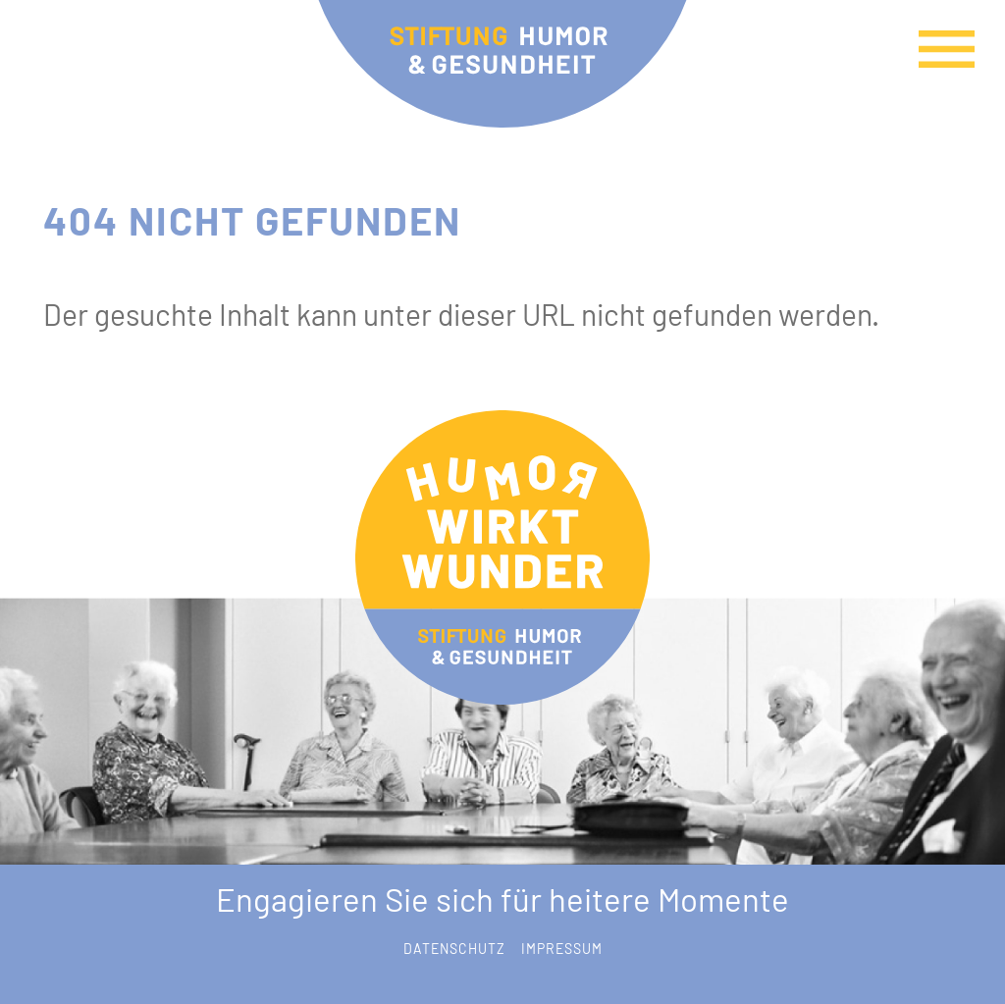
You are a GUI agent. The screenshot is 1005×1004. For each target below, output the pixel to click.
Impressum (562, 948)
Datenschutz (454, 948)
